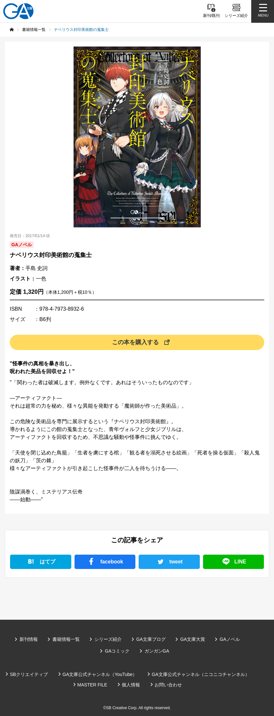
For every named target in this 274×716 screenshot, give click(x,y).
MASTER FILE (92, 684)
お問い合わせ (168, 684)
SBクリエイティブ (29, 674)
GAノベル (230, 639)
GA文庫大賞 (192, 639)
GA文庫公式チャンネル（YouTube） (99, 674)
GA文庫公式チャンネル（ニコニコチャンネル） (200, 674)
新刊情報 (29, 639)
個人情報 (131, 684)
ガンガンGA (156, 651)
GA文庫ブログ (151, 639)
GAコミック (117, 651)
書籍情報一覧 (66, 639)
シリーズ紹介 (108, 639)
